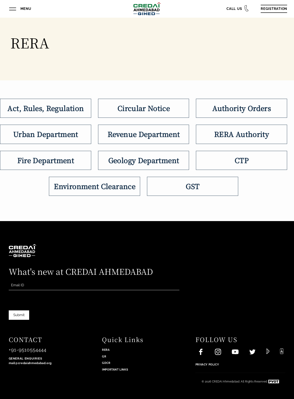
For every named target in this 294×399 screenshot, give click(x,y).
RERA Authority (241, 134)
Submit (19, 315)
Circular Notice (143, 108)
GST (192, 186)
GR (104, 356)
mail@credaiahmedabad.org (30, 363)
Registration (274, 9)
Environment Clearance (94, 186)
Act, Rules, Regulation (45, 108)
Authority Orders (241, 108)
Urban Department (45, 134)
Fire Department (45, 160)
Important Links (115, 369)
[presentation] (44, 307)
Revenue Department (143, 134)
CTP (242, 160)
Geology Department (143, 160)
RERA (106, 349)
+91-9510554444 (28, 350)
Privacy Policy (207, 364)
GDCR (106, 363)
